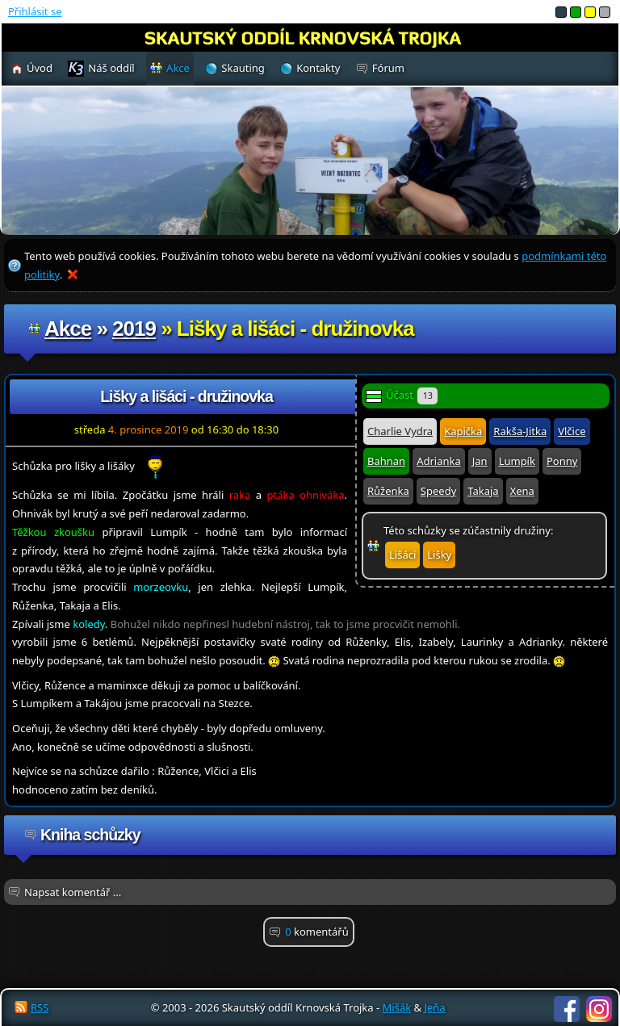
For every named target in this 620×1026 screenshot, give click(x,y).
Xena (522, 491)
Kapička (463, 431)
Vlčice (571, 431)
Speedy (438, 491)
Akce (67, 328)
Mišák (397, 1007)
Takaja (482, 491)
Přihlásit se (34, 11)
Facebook (567, 1009)
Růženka (388, 491)
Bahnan (386, 461)
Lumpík (517, 461)
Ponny (562, 461)
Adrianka (439, 461)
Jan (480, 461)
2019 (134, 328)
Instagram (599, 1009)
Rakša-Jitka (520, 431)
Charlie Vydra (400, 431)
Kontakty (318, 68)
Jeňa (434, 1007)
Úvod (39, 68)
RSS (39, 1007)
